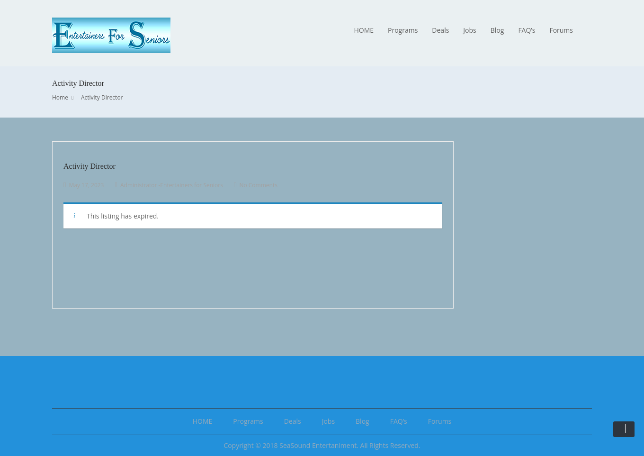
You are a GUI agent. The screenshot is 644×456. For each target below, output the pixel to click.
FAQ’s (526, 30)
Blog (497, 30)
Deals (440, 30)
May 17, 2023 (86, 185)
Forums (561, 30)
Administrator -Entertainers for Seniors (171, 185)
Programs (403, 30)
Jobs (469, 30)
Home (60, 97)
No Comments (258, 185)
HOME (364, 30)
